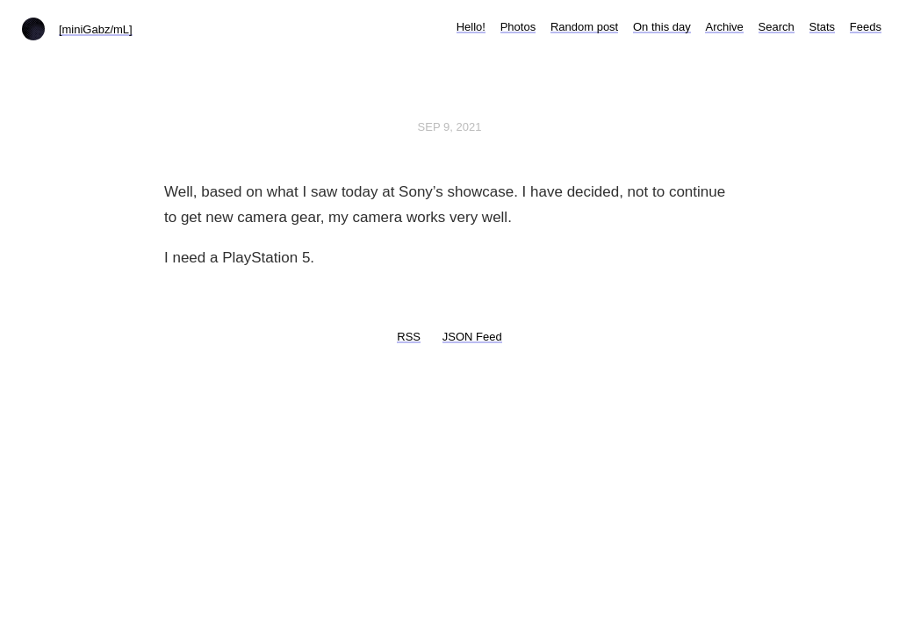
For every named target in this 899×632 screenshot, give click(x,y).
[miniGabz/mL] (96, 29)
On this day (662, 26)
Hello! (471, 26)
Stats (822, 26)
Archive (724, 26)
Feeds (865, 26)
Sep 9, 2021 (450, 126)
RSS (409, 336)
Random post (584, 26)
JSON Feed (472, 336)
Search (777, 26)
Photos (518, 26)
